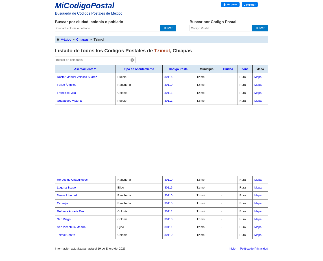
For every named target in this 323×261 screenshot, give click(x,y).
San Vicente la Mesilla (71, 227)
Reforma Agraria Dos (70, 211)
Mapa (258, 77)
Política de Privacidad (254, 248)
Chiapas (82, 39)
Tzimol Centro (66, 235)
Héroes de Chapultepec (72, 179)
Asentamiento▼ (85, 69)
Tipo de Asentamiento (139, 69)
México (63, 39)
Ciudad (228, 69)
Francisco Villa (66, 92)
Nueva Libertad (67, 195)
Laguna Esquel (66, 187)
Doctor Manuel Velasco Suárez (77, 77)
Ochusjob (63, 203)
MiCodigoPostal (84, 5)
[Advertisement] (161, 140)
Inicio (232, 248)
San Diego (64, 219)
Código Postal (178, 69)
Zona (245, 69)
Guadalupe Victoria (69, 100)
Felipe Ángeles (66, 84)
